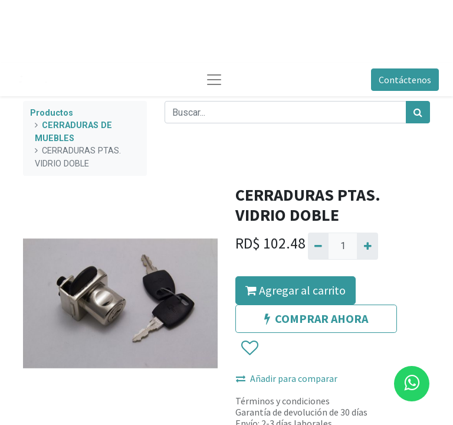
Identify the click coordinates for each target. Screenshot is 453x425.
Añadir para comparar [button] (286, 378)
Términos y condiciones (282, 401)
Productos (51, 113)
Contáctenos (405, 80)
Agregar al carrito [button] (295, 290)
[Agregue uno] (367, 246)
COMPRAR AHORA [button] (316, 318)
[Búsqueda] (418, 112)
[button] (249, 348)
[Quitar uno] (318, 246)
